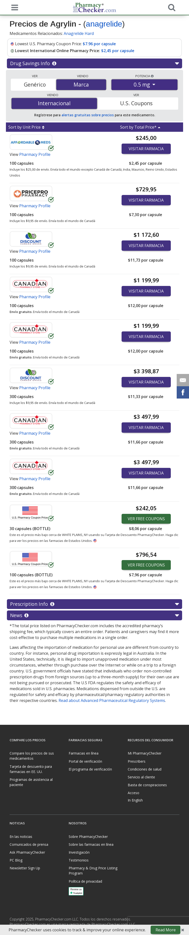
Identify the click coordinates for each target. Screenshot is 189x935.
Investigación (79, 852)
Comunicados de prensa (29, 844)
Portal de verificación (85, 761)
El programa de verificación (90, 769)
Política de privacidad (85, 881)
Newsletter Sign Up (25, 868)
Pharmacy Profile (34, 154)
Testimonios (79, 860)
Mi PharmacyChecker (144, 753)
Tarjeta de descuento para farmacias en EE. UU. (31, 769)
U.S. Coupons (136, 103)
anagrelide (104, 23)
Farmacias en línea (83, 753)
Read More (166, 930)
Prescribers (136, 761)
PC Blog (16, 860)
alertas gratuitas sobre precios (88, 115)
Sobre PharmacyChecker (88, 836)
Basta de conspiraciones (147, 785)
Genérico (35, 84)
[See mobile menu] (13, 7)
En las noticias (21, 836)
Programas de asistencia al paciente (31, 782)
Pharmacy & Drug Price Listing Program (93, 871)
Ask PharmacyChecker (27, 852)
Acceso (133, 792)
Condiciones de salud (144, 769)
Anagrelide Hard (79, 33)
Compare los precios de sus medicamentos (32, 756)
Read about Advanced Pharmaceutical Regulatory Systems (112, 700)
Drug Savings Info (94, 63)
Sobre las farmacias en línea (91, 844)
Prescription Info (94, 604)
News (94, 615)
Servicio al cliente (141, 777)
